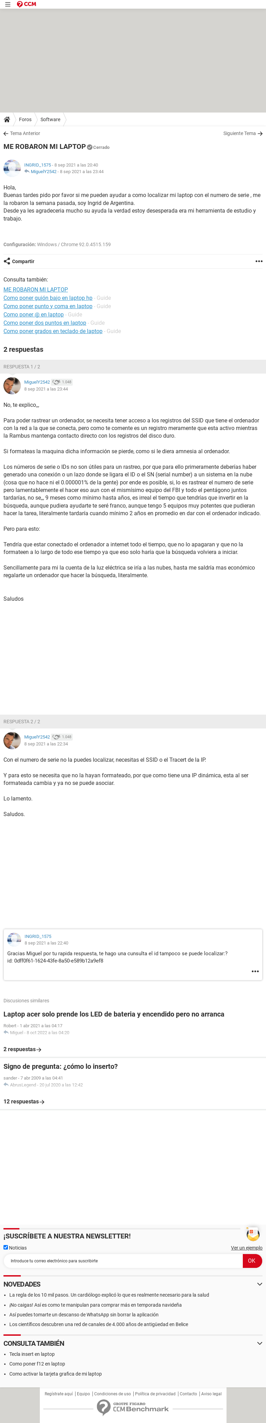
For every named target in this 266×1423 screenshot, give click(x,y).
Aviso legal (211, 1393)
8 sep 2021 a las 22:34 (46, 743)
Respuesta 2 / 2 (21, 721)
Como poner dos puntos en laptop (44, 323)
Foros (25, 119)
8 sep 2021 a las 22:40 (46, 943)
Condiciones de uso (112, 1393)
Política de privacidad (155, 1393)
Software (50, 119)
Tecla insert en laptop (32, 1354)
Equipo (83, 1393)
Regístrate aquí (59, 1393)
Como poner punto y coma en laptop (47, 306)
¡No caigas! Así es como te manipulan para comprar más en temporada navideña (95, 1305)
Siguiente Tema (239, 133)
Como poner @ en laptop (33, 314)
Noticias (15, 1248)
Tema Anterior (25, 133)
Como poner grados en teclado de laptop (53, 331)
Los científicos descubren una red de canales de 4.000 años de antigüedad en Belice (98, 1324)
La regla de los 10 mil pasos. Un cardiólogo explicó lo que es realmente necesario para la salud (109, 1295)
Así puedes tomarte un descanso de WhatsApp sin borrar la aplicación (84, 1314)
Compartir (23, 261)
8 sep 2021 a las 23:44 (82, 171)
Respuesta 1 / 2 (21, 366)
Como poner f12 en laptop (37, 1364)
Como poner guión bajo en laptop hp (47, 298)
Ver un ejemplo (247, 1248)
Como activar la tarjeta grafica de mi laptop (55, 1374)
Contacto (188, 1393)
